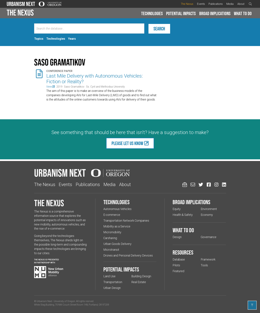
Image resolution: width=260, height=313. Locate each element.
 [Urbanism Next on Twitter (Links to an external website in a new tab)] (201, 184)
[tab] (38, 39)
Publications (216, 3)
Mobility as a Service (116, 226)
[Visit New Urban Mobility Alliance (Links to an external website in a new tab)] (48, 272)
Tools (204, 265)
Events (201, 3)
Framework (208, 259)
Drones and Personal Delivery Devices (128, 255)
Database (179, 259)
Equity (177, 209)
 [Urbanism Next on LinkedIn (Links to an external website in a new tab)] (224, 184)
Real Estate (138, 282)
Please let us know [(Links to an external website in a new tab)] (127, 143)
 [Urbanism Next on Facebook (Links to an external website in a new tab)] (209, 184)
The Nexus (187, 3)
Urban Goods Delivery (117, 244)
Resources (183, 252)
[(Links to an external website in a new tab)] (50, 87)
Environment (209, 209)
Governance (208, 237)
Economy (207, 214)
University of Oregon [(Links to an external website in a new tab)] (64, 301)
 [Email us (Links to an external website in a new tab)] (193, 184)
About (240, 3)
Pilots (176, 265)
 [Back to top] (252, 305)
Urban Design (112, 288)
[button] (151, 13)
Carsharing (110, 238)
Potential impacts (181, 13)
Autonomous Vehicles (117, 209)
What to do (243, 13)
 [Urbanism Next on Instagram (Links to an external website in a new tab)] (216, 184)
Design (177, 237)
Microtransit (111, 249)
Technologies (152, 13)
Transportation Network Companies (126, 220)
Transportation (112, 282)
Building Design (141, 276)
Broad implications (215, 13)
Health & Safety (183, 214)
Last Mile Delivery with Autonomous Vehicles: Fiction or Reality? (94, 78)
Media (230, 3)
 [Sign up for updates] (184, 184)
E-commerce (111, 214)
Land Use (109, 276)
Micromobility (112, 232)
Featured (178, 271)
